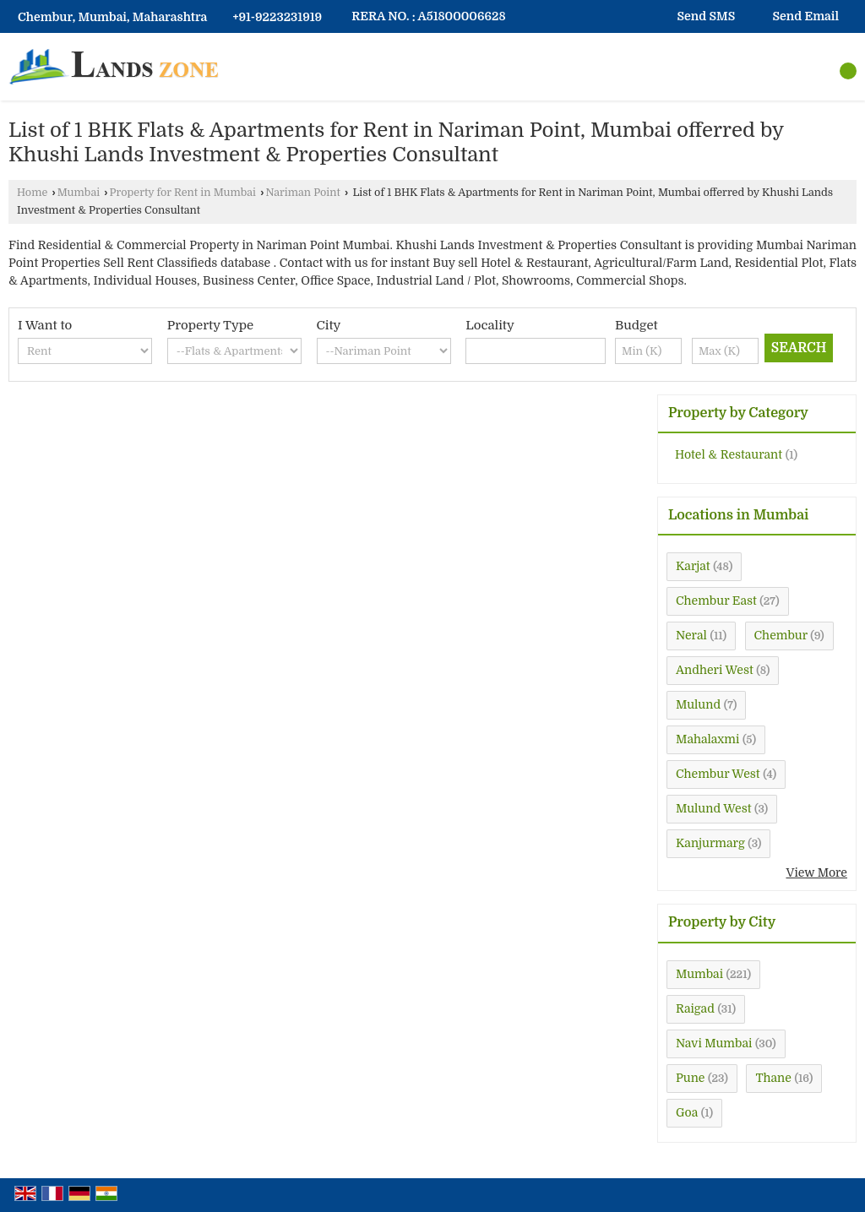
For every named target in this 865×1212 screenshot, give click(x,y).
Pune (690, 1077)
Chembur (781, 635)
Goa (687, 1112)
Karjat (693, 566)
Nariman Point (302, 192)
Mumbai (78, 192)
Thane (773, 1077)
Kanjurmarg (710, 843)
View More (816, 872)
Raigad (695, 1008)
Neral (691, 635)
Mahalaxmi (707, 739)
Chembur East (716, 600)
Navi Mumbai (714, 1043)
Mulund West (713, 808)
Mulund (698, 704)
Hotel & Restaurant (728, 454)
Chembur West (718, 773)
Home (32, 192)
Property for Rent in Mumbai (183, 192)
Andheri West (714, 670)
